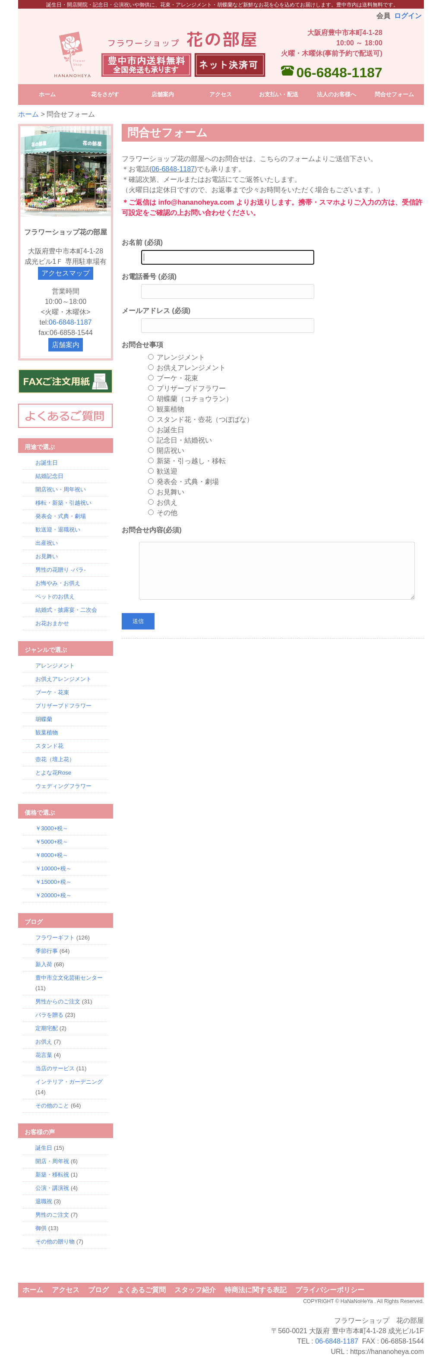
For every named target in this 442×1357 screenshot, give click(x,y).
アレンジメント (55, 665)
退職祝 (43, 1201)
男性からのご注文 (57, 1001)
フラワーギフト (55, 937)
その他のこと (52, 1105)
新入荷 (43, 964)
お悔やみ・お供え (57, 583)
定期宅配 (46, 1028)
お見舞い (46, 556)
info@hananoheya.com (196, 202)
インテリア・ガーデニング (69, 1082)
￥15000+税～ (53, 882)
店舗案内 (65, 344)
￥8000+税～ (51, 855)
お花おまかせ (52, 623)
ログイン (408, 15)
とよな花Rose (53, 772)
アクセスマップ (65, 273)
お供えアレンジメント (63, 679)
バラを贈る (49, 1015)
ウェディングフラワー (63, 786)
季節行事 (46, 951)
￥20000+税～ (53, 895)
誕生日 (43, 1148)
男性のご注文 (52, 1214)
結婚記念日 (49, 476)
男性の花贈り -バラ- (60, 569)
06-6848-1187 (339, 72)
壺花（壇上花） (55, 759)
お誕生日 (46, 462)
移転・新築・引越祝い (63, 503)
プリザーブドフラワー (63, 705)
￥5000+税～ (51, 841)
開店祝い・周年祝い (60, 489)
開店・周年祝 (52, 1161)
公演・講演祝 (52, 1188)
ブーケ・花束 (52, 692)
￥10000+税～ (53, 868)
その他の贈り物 (55, 1241)
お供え (43, 1041)
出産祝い (46, 543)
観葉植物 (46, 732)
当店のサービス (55, 1068)
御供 (41, 1228)
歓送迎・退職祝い (57, 529)
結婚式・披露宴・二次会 (66, 610)
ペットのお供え (55, 596)
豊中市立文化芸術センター (69, 977)
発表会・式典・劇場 (60, 516)
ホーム (28, 114)
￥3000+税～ (51, 828)
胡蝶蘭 (43, 719)
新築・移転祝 (52, 1174)
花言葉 (43, 1055)
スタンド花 (49, 746)
